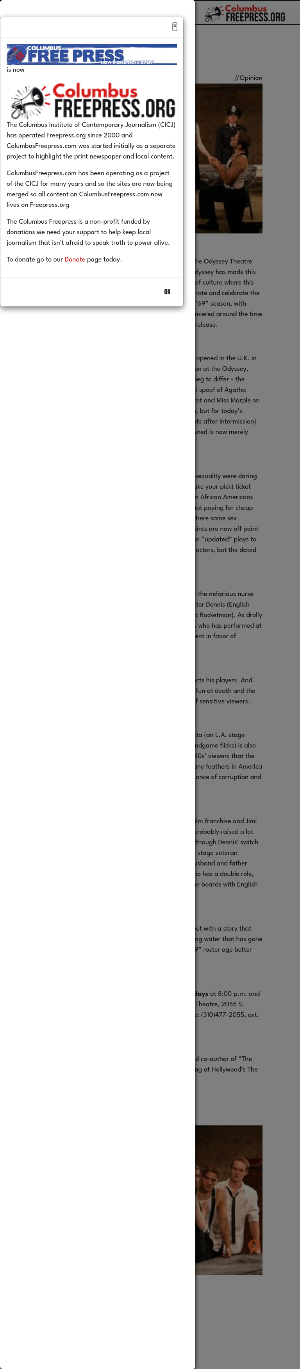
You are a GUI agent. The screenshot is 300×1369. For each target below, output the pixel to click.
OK (167, 309)
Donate (87, 276)
